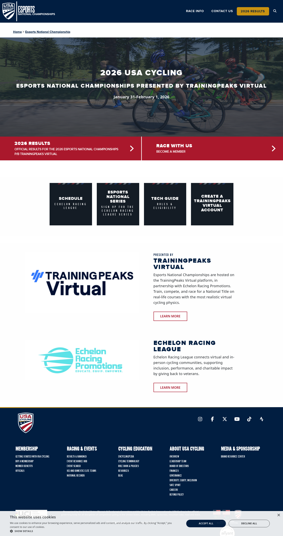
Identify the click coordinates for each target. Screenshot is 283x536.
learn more (170, 316)
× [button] (278, 515)
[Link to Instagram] (200, 419)
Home (17, 32)
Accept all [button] (206, 523)
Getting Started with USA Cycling (32, 456)
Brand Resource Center (233, 456)
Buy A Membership (24, 461)
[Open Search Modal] (274, 11)
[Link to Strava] (262, 419)
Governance (176, 475)
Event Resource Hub (77, 461)
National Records (76, 475)
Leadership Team (178, 461)
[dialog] (141, 523)
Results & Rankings (77, 456)
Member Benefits (24, 466)
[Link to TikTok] (249, 419)
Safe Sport (175, 485)
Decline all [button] (249, 523)
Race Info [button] (195, 11)
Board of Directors (179, 466)
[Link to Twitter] (225, 419)
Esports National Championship (47, 32)
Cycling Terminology (128, 461)
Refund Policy (177, 494)
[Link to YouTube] (237, 419)
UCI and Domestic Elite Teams (81, 471)
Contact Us (222, 11)
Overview (174, 456)
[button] (95, 531)
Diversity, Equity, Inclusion (183, 480)
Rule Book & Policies (128, 466)
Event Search (74, 466)
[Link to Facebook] (212, 419)
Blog (120, 475)
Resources (123, 471)
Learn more (170, 387)
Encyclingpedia (126, 456)
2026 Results (253, 11)
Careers (174, 490)
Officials (19, 471)
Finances (174, 471)
